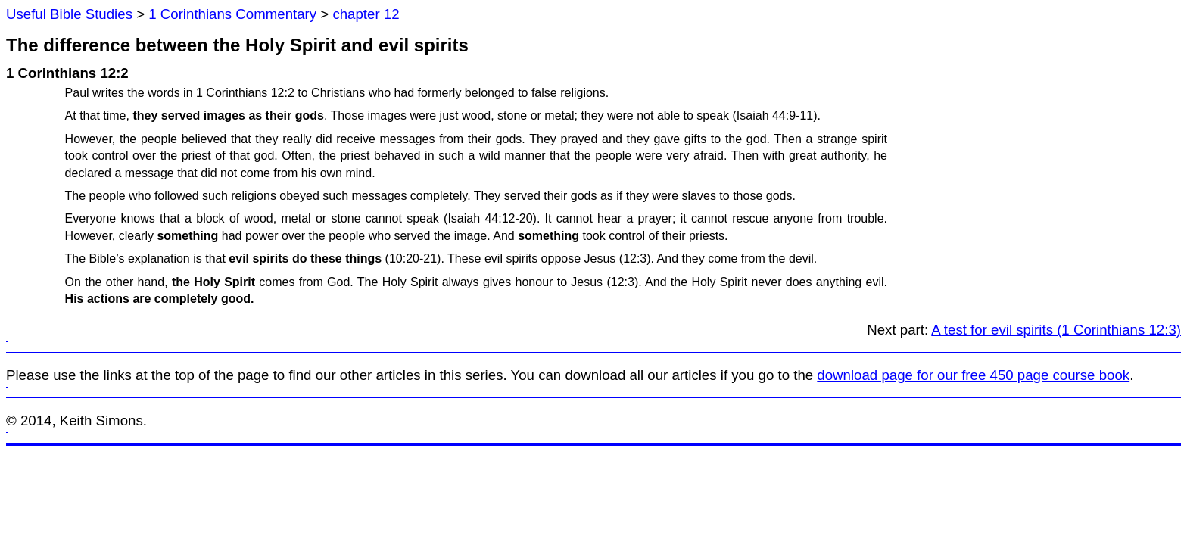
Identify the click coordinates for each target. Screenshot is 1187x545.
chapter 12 (365, 14)
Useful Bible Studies (69, 14)
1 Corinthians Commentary (232, 14)
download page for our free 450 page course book (973, 375)
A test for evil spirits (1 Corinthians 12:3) (1056, 330)
